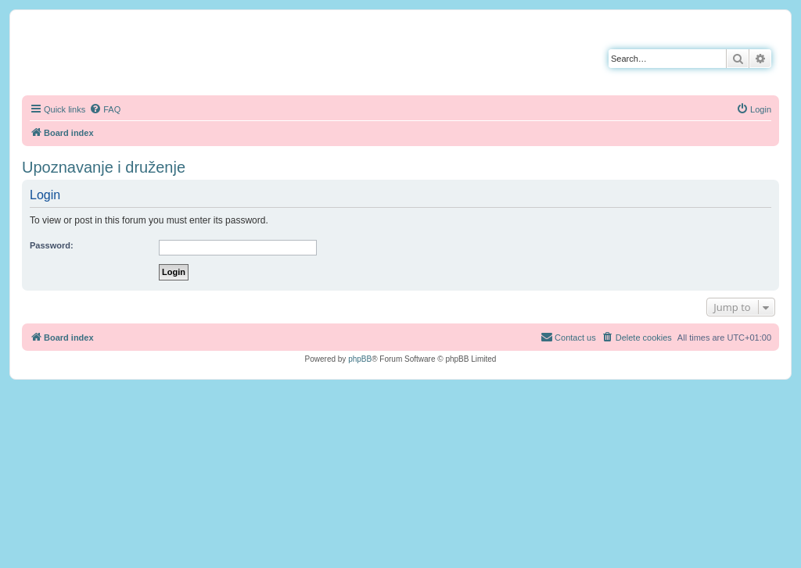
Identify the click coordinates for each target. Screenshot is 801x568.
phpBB (360, 359)
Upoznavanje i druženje (103, 167)
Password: (52, 245)
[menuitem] (104, 109)
